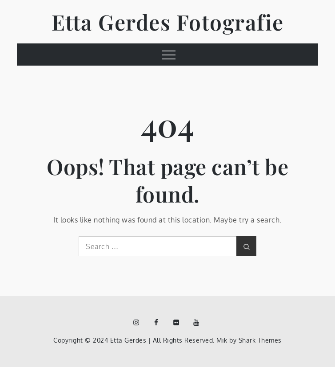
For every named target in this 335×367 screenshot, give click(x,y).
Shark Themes (260, 340)
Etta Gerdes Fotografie (168, 22)
